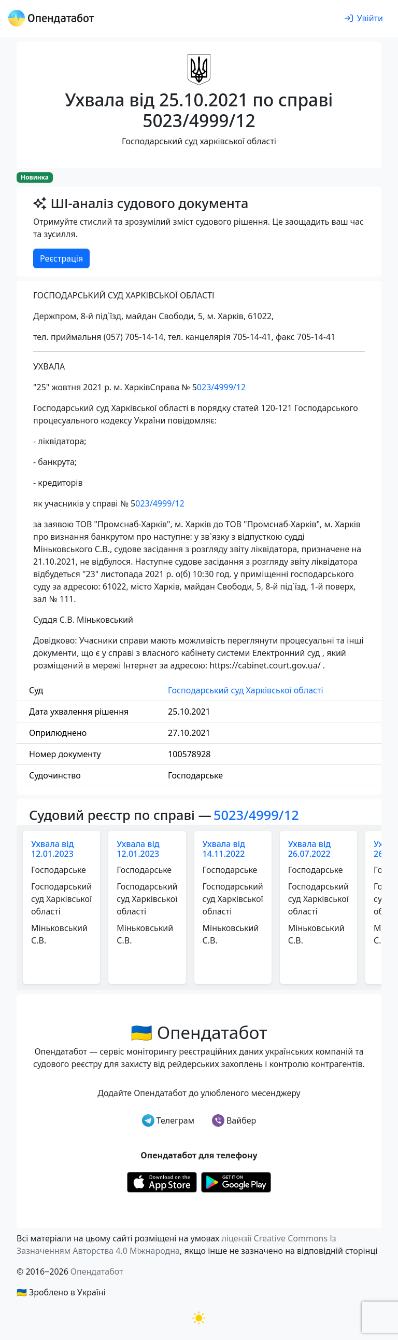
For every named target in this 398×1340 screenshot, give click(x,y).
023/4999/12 (221, 387)
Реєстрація (61, 258)
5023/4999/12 (256, 815)
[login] (364, 18)
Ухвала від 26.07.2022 (309, 848)
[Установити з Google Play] (236, 1181)
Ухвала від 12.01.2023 (52, 848)
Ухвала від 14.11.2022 (224, 848)
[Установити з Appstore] (162, 1181)
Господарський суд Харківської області (245, 690)
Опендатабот (96, 1271)
